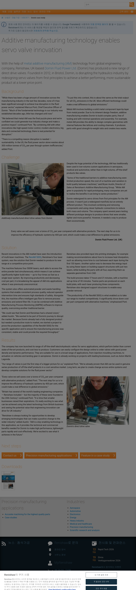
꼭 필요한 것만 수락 (101, 586)
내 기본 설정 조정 (101, 579)
